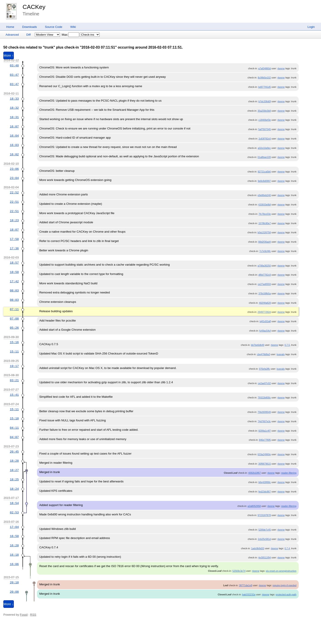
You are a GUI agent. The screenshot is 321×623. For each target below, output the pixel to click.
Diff (28, 34)
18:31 (14, 117)
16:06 (14, 564)
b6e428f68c (264, 482)
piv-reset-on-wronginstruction (281, 571)
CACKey (34, 7)
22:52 (14, 193)
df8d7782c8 (264, 274)
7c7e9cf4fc (265, 251)
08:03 (14, 291)
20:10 (14, 582)
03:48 (14, 66)
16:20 (14, 545)
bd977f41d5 (264, 87)
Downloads (29, 27)
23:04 (14, 178)
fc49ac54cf (265, 330)
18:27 (14, 470)
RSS (33, 614)
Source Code (53, 27)
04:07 (14, 437)
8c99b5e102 (264, 77)
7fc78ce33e (265, 214)
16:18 (14, 555)
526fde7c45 (264, 529)
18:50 (14, 272)
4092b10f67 (254, 472)
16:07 (14, 127)
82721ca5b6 (264, 171)
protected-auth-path (286, 594)
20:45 (14, 452)
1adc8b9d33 (257, 548)
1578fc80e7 (264, 223)
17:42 (14, 281)
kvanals (281, 354)
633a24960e (264, 454)
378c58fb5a (264, 293)
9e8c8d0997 (264, 181)
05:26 (14, 328)
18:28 (14, 461)
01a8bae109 (264, 157)
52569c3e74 (238, 571)
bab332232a (248, 594)
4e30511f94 (264, 557)
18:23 (14, 220)
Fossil (24, 614)
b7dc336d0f (264, 101)
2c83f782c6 (265, 138)
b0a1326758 (264, 232)
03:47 (14, 75)
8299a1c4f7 (264, 430)
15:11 (14, 352)
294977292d (264, 312)
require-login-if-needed (284, 585)
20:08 (14, 592)
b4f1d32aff (265, 321)
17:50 (14, 239)
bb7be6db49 (257, 345)
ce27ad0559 (264, 284)
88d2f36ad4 (264, 241)
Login (311, 27)
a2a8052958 (254, 506)
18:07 (14, 230)
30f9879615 (264, 463)
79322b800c (264, 397)
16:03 (14, 145)
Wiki (73, 27)
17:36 (14, 248)
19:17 (14, 366)
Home (10, 27)
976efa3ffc (264, 368)
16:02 (14, 154)
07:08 (14, 319)
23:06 (14, 169)
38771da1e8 (245, 585)
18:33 (14, 99)
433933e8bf (264, 204)
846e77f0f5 (265, 440)
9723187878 (264, 515)
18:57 (14, 263)
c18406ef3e (264, 120)
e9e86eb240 (264, 195)
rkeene (281, 68)
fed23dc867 (264, 491)
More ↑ (9, 55)
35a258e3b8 (264, 110)
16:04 (14, 136)
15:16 (14, 342)
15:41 (14, 395)
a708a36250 (264, 265)
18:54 (14, 503)
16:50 (14, 536)
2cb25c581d (264, 539)
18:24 (14, 489)
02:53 (14, 512)
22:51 (14, 202)
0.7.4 (287, 548)
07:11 (14, 309)
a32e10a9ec (264, 148)
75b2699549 (264, 412)
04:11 (14, 428)
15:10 (14, 418)
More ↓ (9, 604)
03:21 (14, 380)
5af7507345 (264, 129)
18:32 (14, 108)
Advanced (12, 34)
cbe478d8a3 (263, 354)
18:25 (14, 479)
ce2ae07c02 (264, 383)
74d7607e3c (264, 421)
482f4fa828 (265, 302)
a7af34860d (264, 68)
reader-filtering (288, 472)
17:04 (14, 527)
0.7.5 (287, 345)
